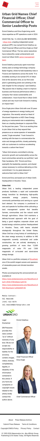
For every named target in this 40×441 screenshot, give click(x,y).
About (11, 420)
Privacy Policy (26, 428)
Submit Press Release (11, 424)
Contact (36, 428)
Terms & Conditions (29, 424)
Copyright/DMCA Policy (10, 428)
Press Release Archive (23, 420)
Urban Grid (7, 42)
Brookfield (34, 259)
